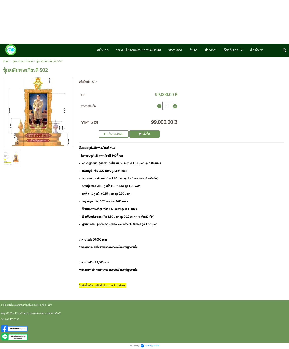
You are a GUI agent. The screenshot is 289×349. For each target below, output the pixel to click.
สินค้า (6, 61)
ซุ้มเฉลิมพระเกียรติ (22, 61)
